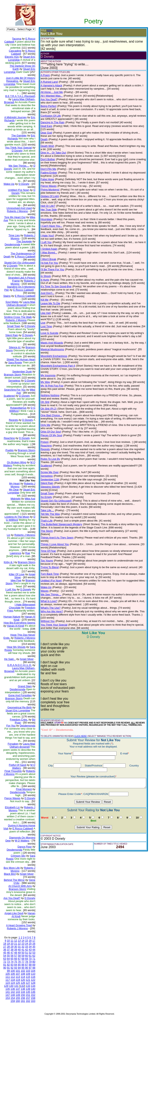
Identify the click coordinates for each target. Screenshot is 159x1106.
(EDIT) (46, 30)
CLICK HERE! (77, 675)
